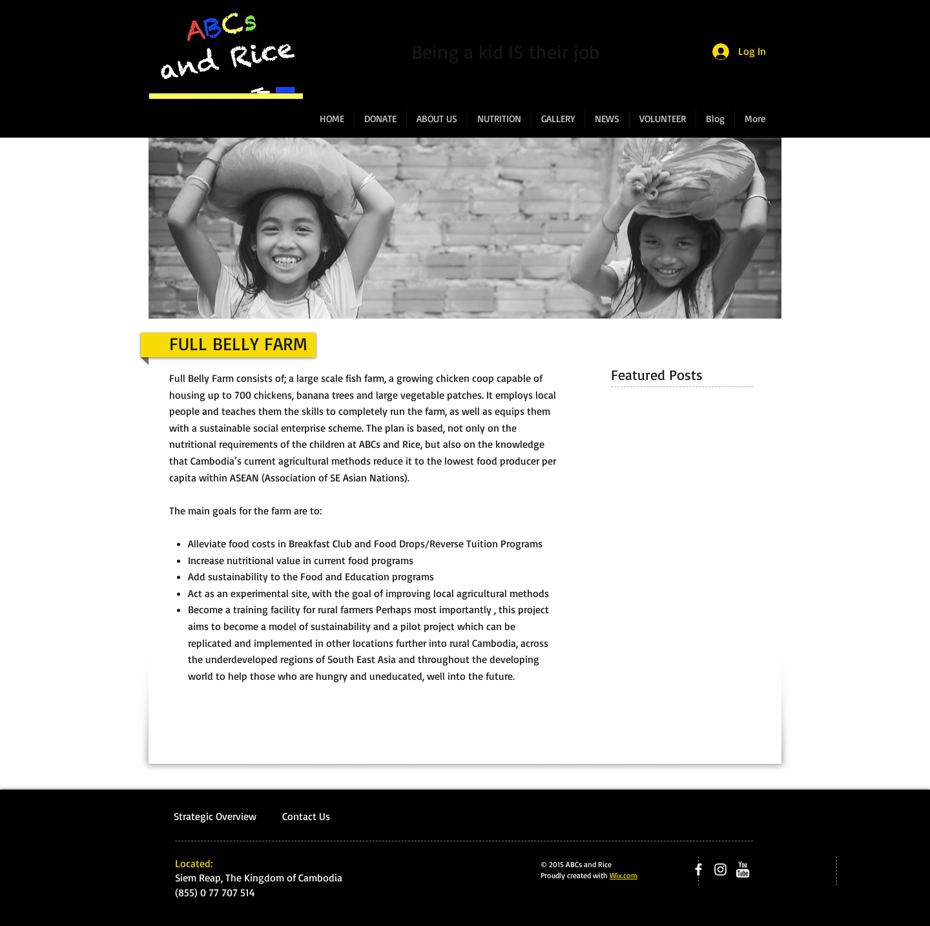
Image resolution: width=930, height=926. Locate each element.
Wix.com (623, 875)
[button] (437, 119)
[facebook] (698, 869)
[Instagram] (720, 869)
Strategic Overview (217, 816)
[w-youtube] (742, 869)
